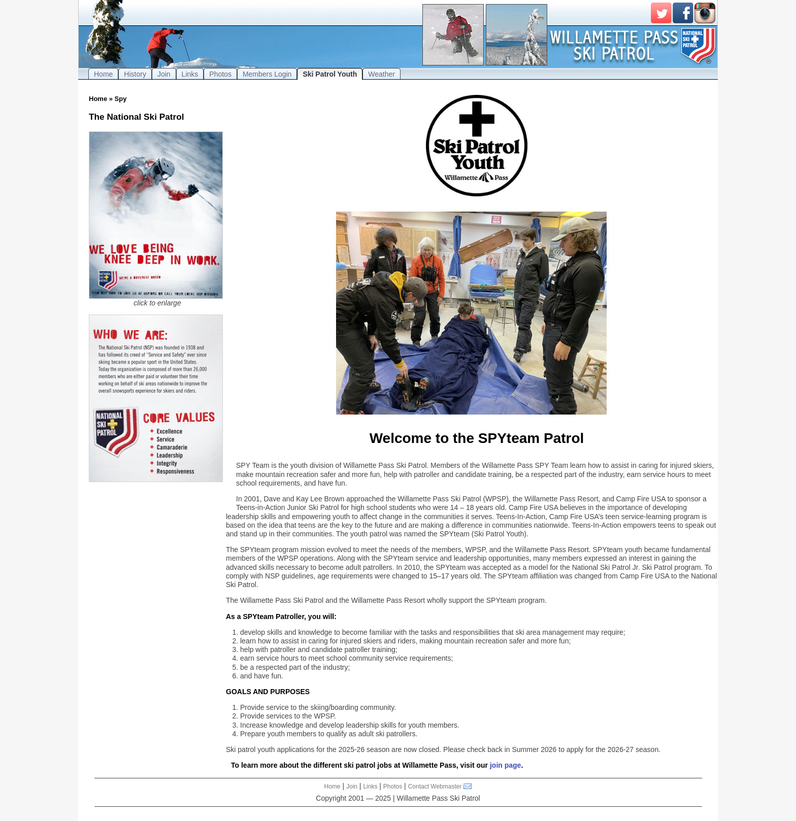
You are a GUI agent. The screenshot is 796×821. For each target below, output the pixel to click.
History (135, 74)
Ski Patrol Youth (330, 74)
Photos (220, 74)
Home (103, 74)
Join (164, 74)
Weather (381, 74)
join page (505, 765)
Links (190, 74)
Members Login (267, 74)
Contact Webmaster (435, 786)
